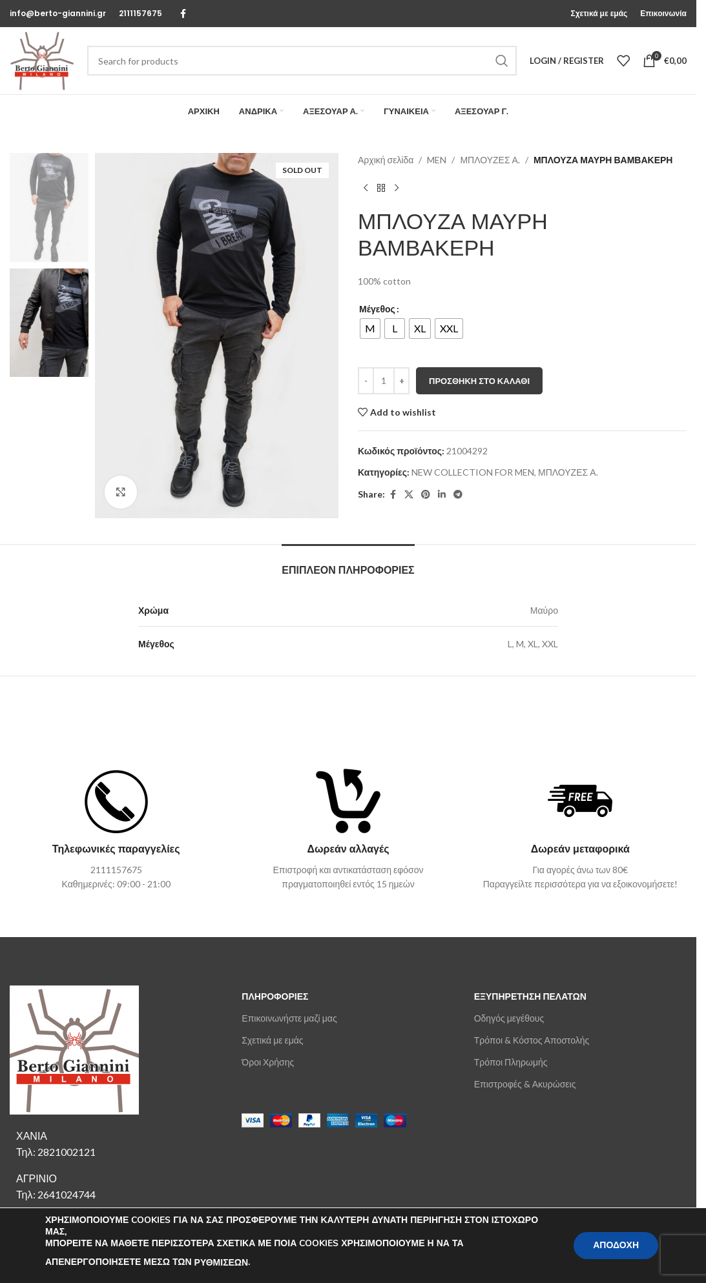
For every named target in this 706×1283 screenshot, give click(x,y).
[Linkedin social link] (442, 494)
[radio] (370, 328)
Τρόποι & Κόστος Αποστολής (532, 1040)
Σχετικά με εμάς (272, 1040)
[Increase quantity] (401, 380)
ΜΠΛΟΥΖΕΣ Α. (490, 159)
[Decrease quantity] (366, 380)
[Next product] (396, 188)
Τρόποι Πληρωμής (511, 1061)
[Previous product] (365, 188)
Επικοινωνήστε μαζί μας (289, 1018)
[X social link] (408, 494)
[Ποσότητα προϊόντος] (383, 380)
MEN (436, 159)
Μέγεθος (377, 308)
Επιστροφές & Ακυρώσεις (525, 1083)
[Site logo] (42, 59)
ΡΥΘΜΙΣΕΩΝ (221, 1263)
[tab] (348, 563)
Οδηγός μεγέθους (509, 1018)
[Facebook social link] (183, 14)
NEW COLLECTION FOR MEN (472, 472)
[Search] (302, 61)
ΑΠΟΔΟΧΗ (616, 1245)
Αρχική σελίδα (385, 159)
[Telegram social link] (458, 494)
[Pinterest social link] (425, 494)
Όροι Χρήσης (268, 1061)
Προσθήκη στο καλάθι (479, 381)
